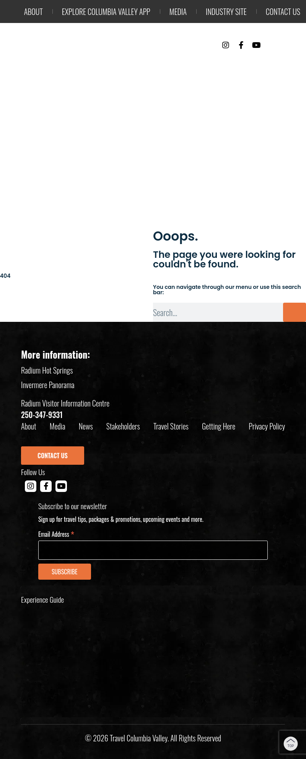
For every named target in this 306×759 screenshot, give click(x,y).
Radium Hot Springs (47, 370)
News (86, 426)
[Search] (294, 312)
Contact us (283, 11)
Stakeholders (123, 426)
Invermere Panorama (48, 384)
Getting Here (218, 426)
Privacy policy (267, 426)
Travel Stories (171, 426)
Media (178, 11)
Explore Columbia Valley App (106, 11)
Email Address (56, 533)
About (33, 11)
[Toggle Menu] (292, 45)
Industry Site (226, 11)
